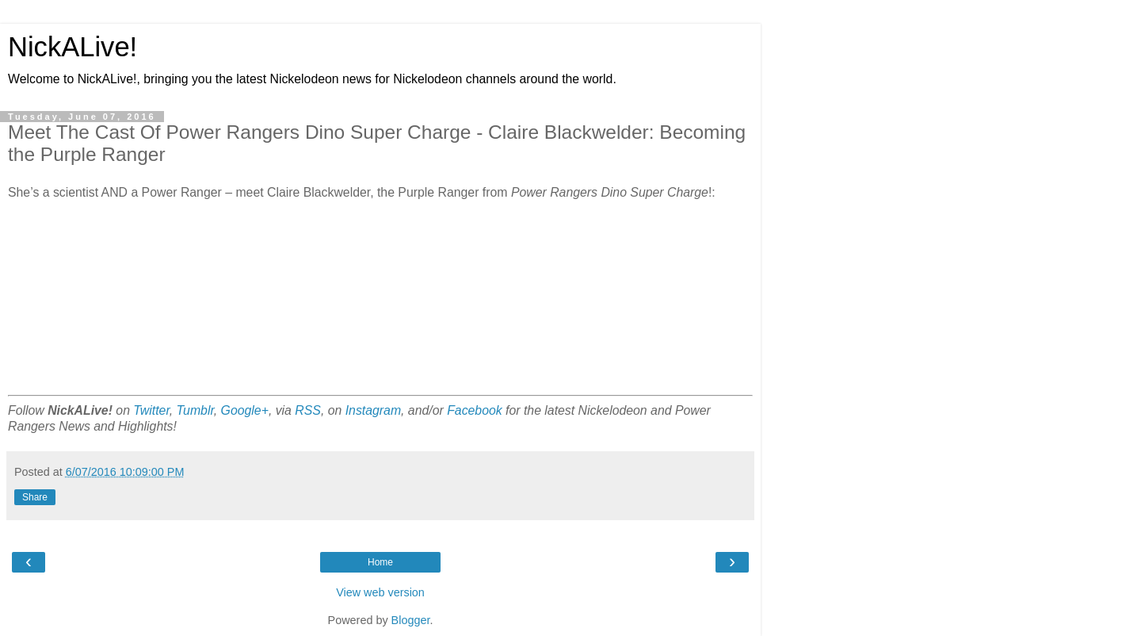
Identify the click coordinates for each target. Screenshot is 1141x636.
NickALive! (72, 47)
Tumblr (195, 410)
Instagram (373, 410)
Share (35, 497)
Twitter (151, 410)
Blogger (410, 620)
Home (380, 562)
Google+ (245, 410)
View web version (380, 592)
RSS (308, 410)
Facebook (474, 410)
